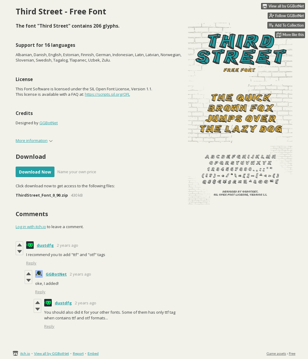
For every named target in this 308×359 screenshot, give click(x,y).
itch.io (25, 353)
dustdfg (45, 245)
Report (78, 353)
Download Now (35, 172)
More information (34, 140)
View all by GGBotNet (51, 353)
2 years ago (67, 245)
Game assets (276, 353)
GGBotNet (48, 122)
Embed (93, 353)
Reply (31, 263)
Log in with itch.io (31, 226)
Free (292, 353)
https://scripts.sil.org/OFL (107, 94)
